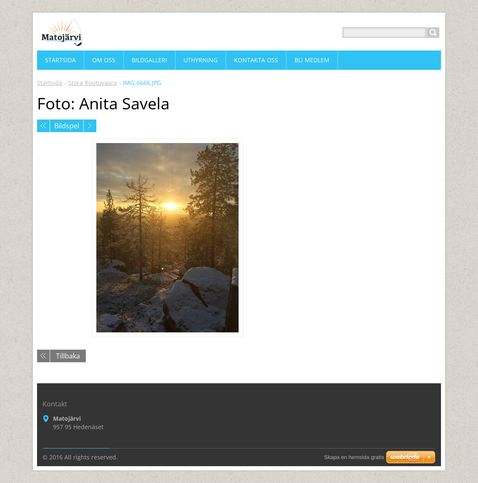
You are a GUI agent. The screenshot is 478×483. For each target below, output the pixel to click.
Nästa (90, 125)
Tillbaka (68, 356)
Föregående (43, 125)
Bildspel (66, 125)
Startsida (49, 83)
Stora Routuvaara (92, 83)
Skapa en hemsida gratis (354, 457)
